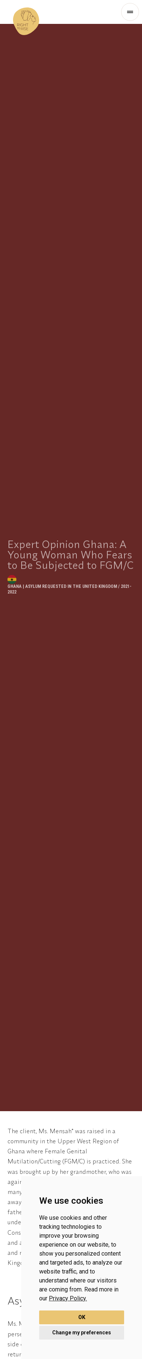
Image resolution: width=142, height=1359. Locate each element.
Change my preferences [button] (81, 1332)
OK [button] (81, 1317)
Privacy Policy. (68, 1298)
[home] (26, 12)
